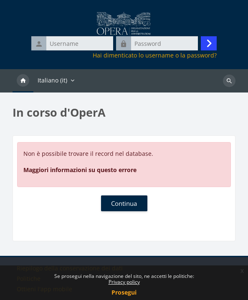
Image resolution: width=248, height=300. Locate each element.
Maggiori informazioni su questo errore (80, 170)
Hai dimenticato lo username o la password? (155, 55)
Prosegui (124, 292)
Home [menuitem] (23, 80)
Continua (124, 203)
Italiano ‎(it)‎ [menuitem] (52, 80)
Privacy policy (124, 281)
